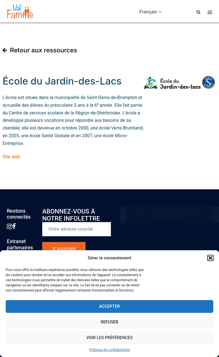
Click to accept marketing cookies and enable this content (169, 214)
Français (148, 11)
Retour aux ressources (43, 50)
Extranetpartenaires (20, 244)
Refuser (110, 322)
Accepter (109, 306)
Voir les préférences (109, 337)
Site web (11, 156)
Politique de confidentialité (109, 350)
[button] (210, 258)
